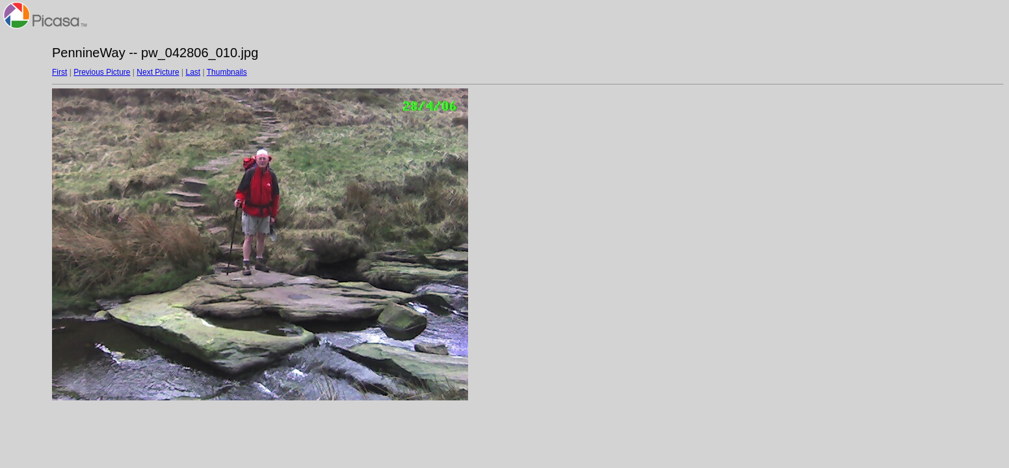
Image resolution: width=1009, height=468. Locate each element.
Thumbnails (227, 72)
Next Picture (158, 72)
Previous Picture (101, 72)
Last (192, 72)
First (59, 72)
